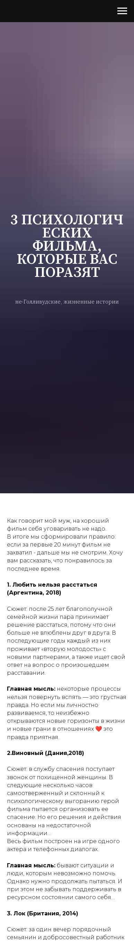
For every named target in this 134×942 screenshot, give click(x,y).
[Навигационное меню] (122, 11)
